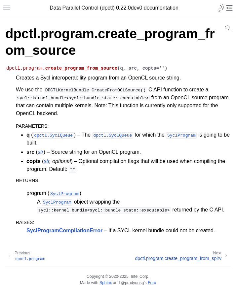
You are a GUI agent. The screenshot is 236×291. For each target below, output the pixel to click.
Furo (152, 282)
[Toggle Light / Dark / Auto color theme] (221, 8)
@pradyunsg (132, 282)
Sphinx (105, 282)
